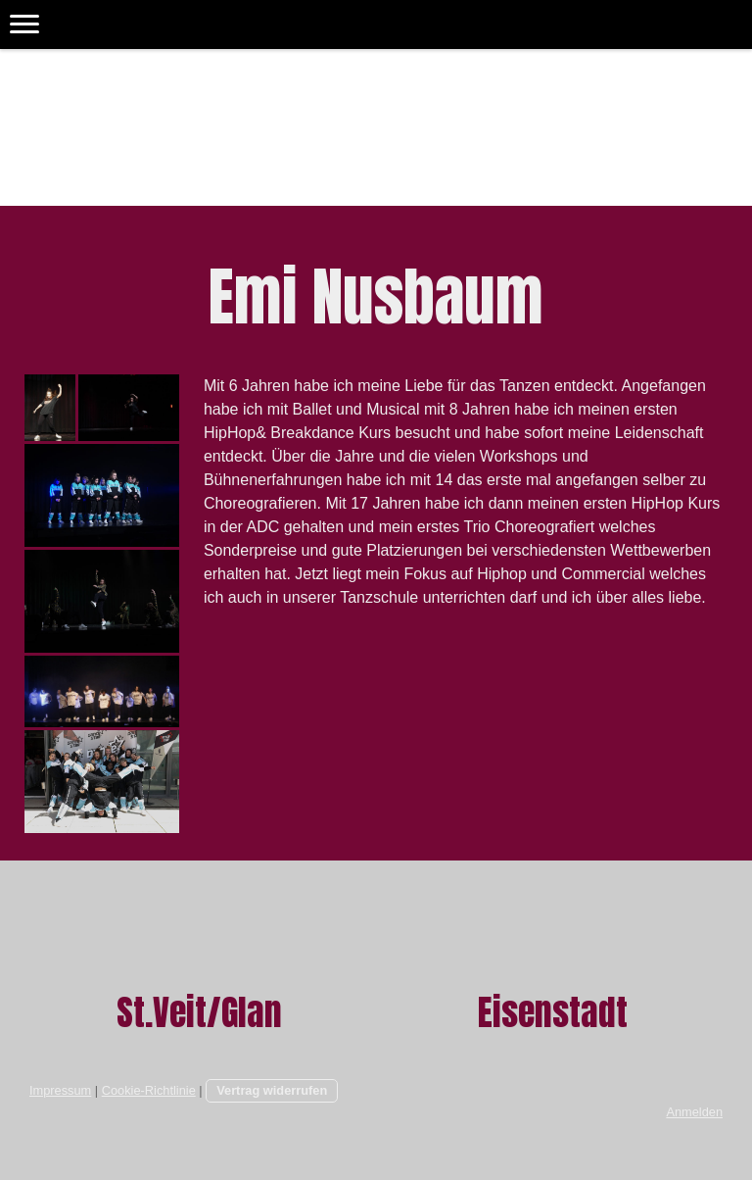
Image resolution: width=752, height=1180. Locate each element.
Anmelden (694, 1112)
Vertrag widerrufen (271, 1090)
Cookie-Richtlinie (149, 1090)
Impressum (60, 1090)
